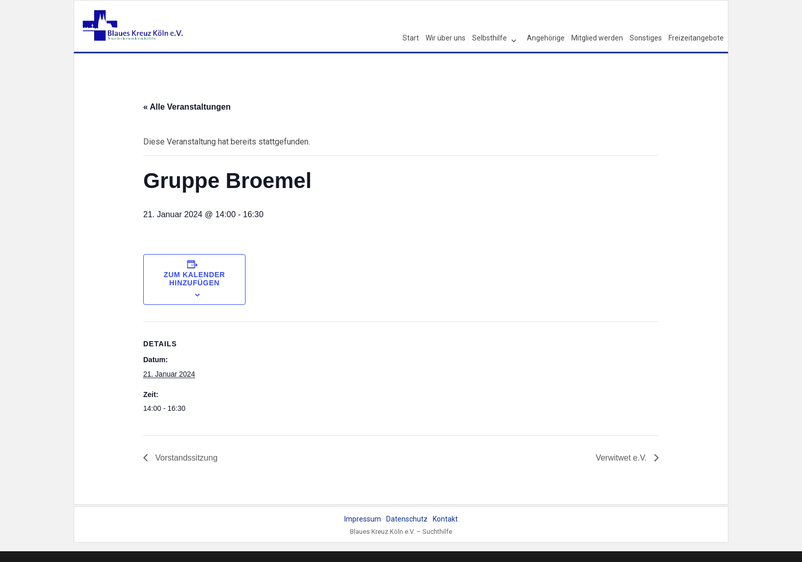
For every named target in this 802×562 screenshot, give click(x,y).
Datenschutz (407, 519)
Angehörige (546, 38)
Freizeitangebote (696, 38)
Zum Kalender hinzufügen (194, 278)
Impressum (362, 519)
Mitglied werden (597, 38)
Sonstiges (646, 38)
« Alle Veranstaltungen (187, 106)
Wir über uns (445, 38)
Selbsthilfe (489, 38)
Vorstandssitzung (185, 457)
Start (411, 38)
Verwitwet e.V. (622, 457)
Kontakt (445, 519)
